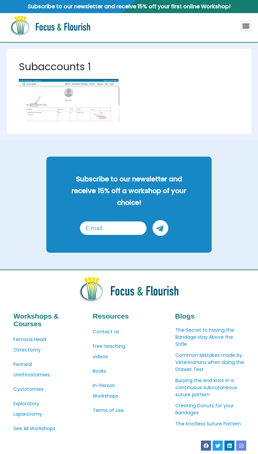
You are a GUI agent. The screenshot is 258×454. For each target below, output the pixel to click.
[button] (245, 26)
